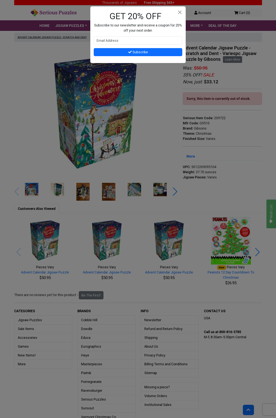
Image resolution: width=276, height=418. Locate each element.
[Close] (179, 12)
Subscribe (138, 52)
